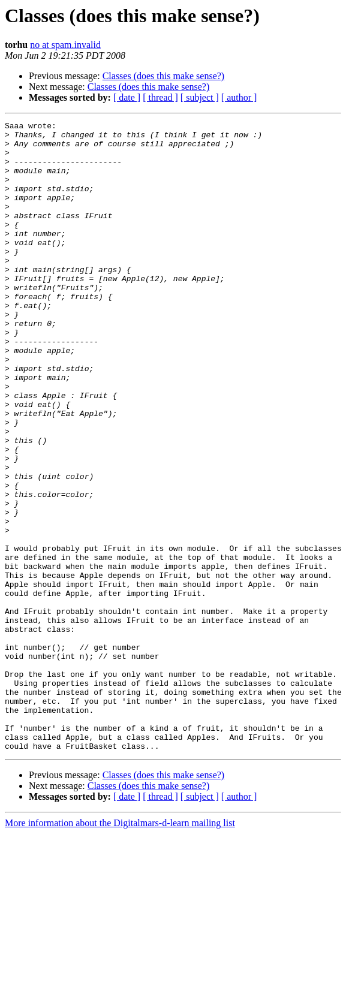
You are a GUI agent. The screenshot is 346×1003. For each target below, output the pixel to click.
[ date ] (126, 97)
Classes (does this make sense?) (164, 76)
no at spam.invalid (65, 45)
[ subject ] (199, 97)
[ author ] (239, 97)
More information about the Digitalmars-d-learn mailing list (120, 949)
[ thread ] (160, 97)
